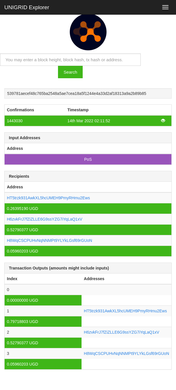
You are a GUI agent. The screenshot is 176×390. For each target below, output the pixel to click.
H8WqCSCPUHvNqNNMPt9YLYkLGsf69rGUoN (49, 240)
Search (70, 72)
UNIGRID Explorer (26, 7)
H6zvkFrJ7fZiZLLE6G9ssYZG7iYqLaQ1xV (44, 219)
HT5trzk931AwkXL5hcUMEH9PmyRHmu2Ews (48, 198)
